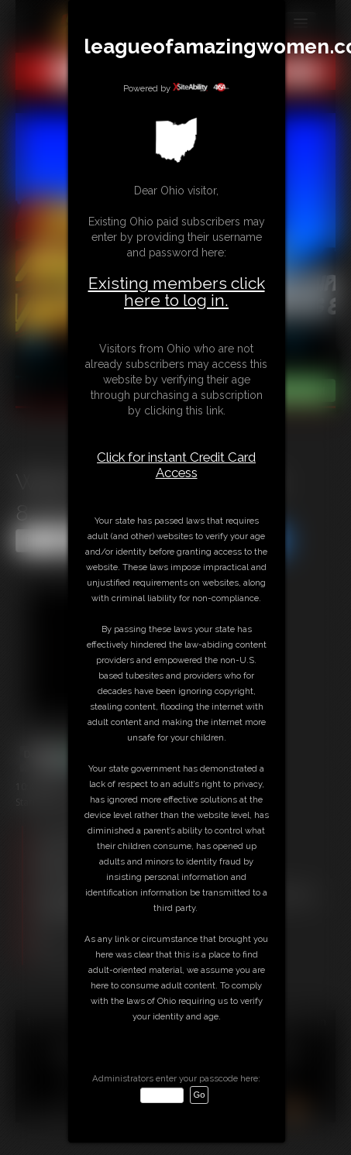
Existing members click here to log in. (176, 291)
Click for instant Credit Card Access (176, 464)
